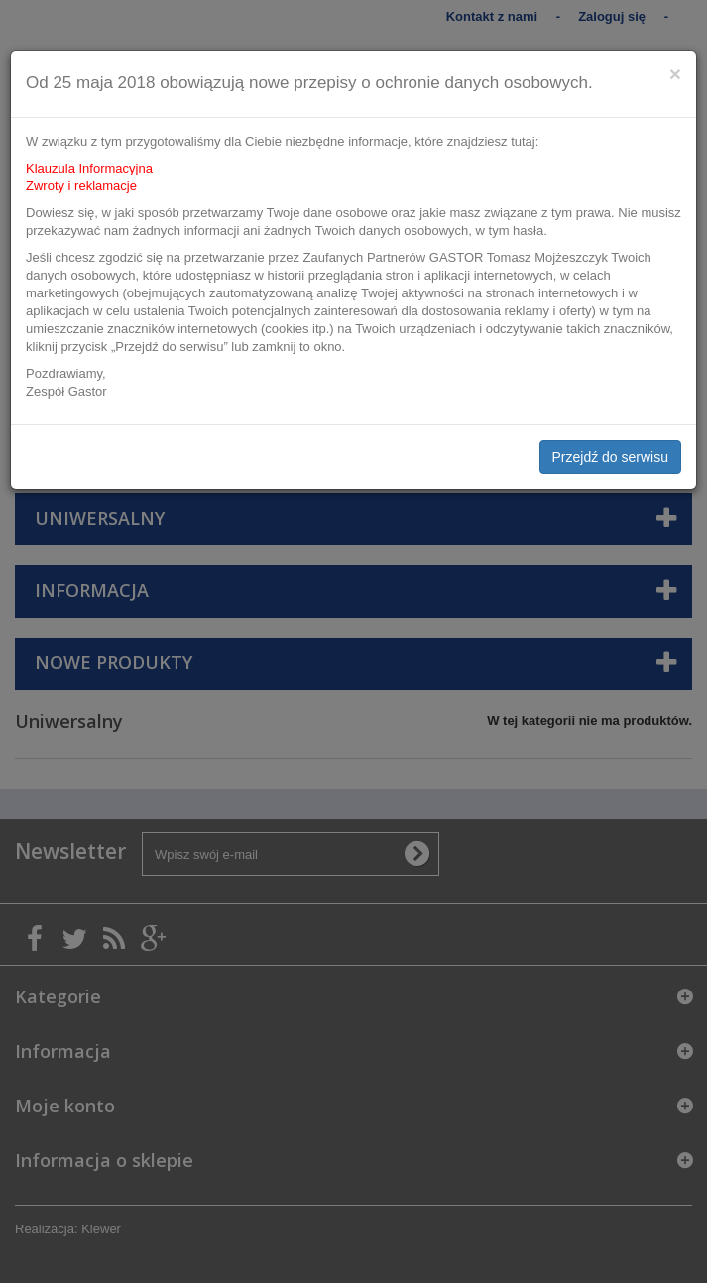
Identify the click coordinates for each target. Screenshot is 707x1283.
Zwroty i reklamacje (81, 185)
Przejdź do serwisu (610, 457)
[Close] (675, 73)
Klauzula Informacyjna (89, 168)
